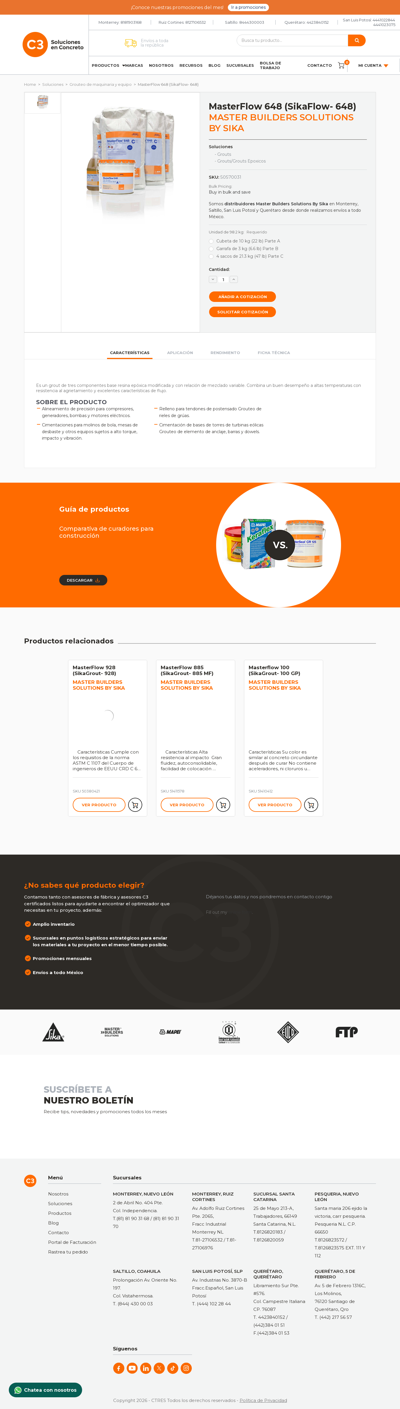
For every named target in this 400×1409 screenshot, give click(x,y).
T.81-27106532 (207, 1240)
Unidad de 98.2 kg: (238, 232)
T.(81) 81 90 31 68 (131, 1218)
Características (130, 352)
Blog (215, 65)
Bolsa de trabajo (270, 65)
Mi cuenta (373, 65)
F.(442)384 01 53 (271, 1333)
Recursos (191, 65)
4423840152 (318, 22)
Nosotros (161, 65)
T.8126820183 (268, 1232)
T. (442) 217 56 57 (333, 1317)
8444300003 (251, 22)
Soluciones (60, 1203)
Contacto (319, 65)
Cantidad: (219, 269)
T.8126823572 (329, 1240)
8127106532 (195, 22)
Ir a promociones (248, 7)
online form (240, 912)
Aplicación (180, 352)
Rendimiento (225, 352)
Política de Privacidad (263, 1400)
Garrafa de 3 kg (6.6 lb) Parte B (247, 248)
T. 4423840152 (269, 1317)
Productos (105, 65)
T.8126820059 (268, 1240)
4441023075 (384, 24)
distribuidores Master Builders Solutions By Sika (276, 203)
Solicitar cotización (242, 312)
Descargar (83, 580)
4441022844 (384, 20)
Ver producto (99, 804)
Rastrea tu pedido (68, 1252)
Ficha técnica (274, 352)
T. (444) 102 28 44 (211, 1303)
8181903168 (131, 22)
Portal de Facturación (72, 1242)
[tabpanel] (112, 738)
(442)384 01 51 (269, 1325)
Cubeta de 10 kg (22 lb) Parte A (248, 241)
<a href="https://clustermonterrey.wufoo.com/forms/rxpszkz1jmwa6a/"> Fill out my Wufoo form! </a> (283, 1106)
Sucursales (240, 65)
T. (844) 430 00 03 (133, 1303)
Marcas (134, 65)
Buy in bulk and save (230, 192)
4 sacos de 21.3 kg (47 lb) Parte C (249, 256)
